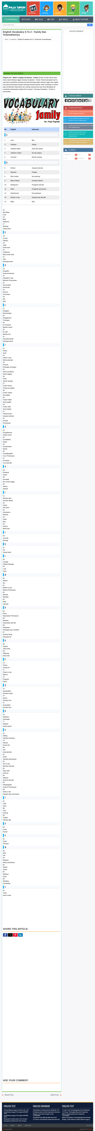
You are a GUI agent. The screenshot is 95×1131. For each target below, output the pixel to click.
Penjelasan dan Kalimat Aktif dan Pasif (45, 1117)
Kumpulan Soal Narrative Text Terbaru (15, 1119)
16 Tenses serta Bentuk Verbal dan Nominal (46, 1119)
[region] (31, 56)
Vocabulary (81, 158)
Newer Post (9, 1095)
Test (79, 154)
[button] (31, 109)
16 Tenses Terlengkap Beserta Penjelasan (75, 1112)
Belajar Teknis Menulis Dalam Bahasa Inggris (76, 1119)
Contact (12, 1125)
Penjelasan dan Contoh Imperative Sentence (46, 1112)
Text (66, 158)
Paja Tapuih (90, 1129)
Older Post (54, 1095)
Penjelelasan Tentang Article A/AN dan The (46, 1110)
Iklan (5, 1125)
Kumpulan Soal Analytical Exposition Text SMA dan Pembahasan (77, 134)
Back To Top (28, 1125)
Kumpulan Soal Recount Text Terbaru (15, 1121)
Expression (68, 154)
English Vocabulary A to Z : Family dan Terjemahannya (24, 33)
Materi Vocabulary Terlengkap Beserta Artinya (76, 1117)
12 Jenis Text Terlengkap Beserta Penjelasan (76, 1110)
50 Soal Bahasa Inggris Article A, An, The (16, 1110)
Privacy (20, 1125)
